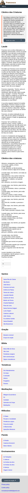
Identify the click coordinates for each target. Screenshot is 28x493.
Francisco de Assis (8, 287)
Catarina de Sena (8, 298)
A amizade (6, 375)
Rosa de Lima (7, 305)
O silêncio (6, 459)
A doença (6, 467)
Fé (4, 397)
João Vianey (7, 316)
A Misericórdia (7, 426)
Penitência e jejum (8, 421)
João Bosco (6, 284)
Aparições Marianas (9, 429)
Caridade (6, 400)
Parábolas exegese (9, 354)
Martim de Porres (8, 300)
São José (6, 351)
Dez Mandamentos (8, 370)
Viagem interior (7, 470)
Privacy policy (5, 484)
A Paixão (6, 440)
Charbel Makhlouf (8, 303)
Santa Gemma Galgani (10, 308)
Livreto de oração (9, 480)
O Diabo (5, 416)
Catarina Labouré (8, 313)
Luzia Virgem (7, 311)
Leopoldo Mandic (8, 295)
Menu (4, 6)
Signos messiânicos (9, 359)
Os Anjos (6, 373)
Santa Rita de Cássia (9, 279)
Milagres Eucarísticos (9, 394)
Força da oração (8, 424)
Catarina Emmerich (9, 443)
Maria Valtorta (7, 446)
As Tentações (7, 457)
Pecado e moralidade (9, 419)
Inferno (5, 378)
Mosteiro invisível (8, 335)
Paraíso (5, 383)
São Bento (6, 282)
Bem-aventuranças (8, 356)
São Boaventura (8, 324)
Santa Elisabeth (8, 321)
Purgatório (6, 381)
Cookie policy (5, 487)
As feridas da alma (8, 462)
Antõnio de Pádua (8, 290)
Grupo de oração (8, 337)
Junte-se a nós (10, 40)
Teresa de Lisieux (8, 292)
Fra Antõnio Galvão (9, 318)
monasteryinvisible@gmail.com (10, 490)
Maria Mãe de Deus (9, 349)
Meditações (6, 405)
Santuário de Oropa (9, 402)
